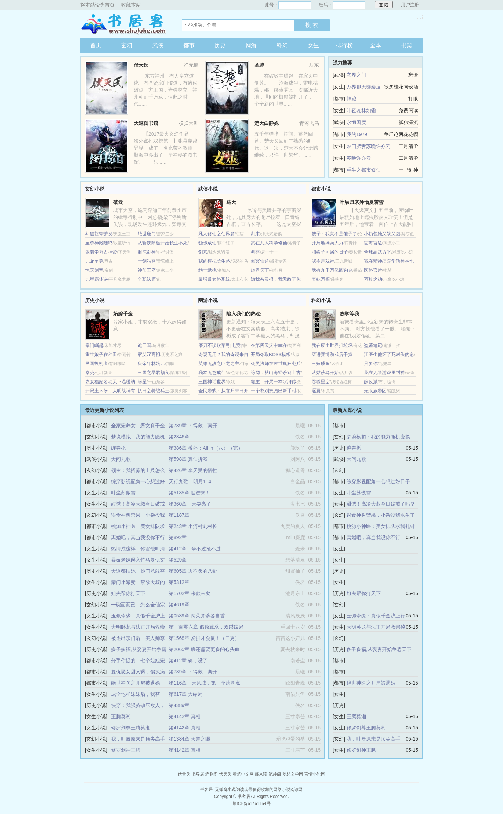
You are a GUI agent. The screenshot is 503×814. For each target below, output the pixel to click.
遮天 (231, 202)
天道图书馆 (146, 123)
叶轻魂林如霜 (361, 110)
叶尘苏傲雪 (123, 492)
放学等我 (349, 313)
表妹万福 (321, 279)
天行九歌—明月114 (190, 481)
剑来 (255, 233)
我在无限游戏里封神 (384, 372)
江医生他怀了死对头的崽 (389, 354)
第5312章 (179, 582)
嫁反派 (371, 381)
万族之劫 (373, 279)
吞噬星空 (321, 381)
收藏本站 (131, 5)
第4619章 (179, 604)
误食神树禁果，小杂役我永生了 (381, 515)
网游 (251, 45)
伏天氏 (141, 65)
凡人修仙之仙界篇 (216, 233)
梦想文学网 (292, 774)
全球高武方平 (377, 252)
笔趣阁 (211, 774)
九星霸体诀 (96, 279)
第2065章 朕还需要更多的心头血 (204, 649)
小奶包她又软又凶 (382, 233)
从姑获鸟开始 (325, 372)
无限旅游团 (375, 390)
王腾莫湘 (121, 716)
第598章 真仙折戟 (188, 459)
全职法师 (147, 279)
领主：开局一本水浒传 (273, 381)
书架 (406, 45)
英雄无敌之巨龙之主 (218, 363)
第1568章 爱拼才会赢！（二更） (204, 638)
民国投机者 (96, 363)
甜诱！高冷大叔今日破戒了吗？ (381, 504)
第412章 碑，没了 (188, 660)
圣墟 (259, 65)
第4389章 (179, 705)
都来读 (261, 774)
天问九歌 (121, 459)
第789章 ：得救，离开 (193, 425)
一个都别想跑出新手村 (273, 390)
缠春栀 (118, 448)
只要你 (371, 363)
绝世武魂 (207, 270)
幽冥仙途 (260, 261)
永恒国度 (356, 122)
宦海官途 (373, 242)
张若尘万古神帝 (101, 252)
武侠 (157, 45)
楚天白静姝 (266, 123)
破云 (118, 202)
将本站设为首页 (97, 5)
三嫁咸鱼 (321, 363)
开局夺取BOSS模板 (271, 354)
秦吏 (89, 372)
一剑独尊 (147, 261)
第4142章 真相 (185, 716)
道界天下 (260, 270)
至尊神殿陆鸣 (98, 242)
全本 (375, 45)
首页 (95, 45)
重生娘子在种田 (101, 354)
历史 (220, 45)
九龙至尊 (94, 261)
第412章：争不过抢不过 (195, 548)
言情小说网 (314, 774)
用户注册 (410, 4)
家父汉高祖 (149, 354)
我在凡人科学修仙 (269, 242)
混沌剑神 (147, 252)
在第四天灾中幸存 (269, 345)
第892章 (178, 537)
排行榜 (344, 45)
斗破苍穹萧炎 (98, 233)
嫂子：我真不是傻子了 (334, 233)
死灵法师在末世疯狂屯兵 (276, 363)
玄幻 (126, 45)
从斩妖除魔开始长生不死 (163, 242)
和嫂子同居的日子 (330, 252)
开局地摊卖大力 (327, 242)
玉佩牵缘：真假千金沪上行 (376, 616)
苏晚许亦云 (359, 158)
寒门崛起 (94, 345)
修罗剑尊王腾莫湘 (130, 727)
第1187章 (179, 515)
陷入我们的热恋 (243, 313)
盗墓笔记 (373, 345)
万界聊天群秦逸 (364, 87)
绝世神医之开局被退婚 (135, 683)
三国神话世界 (212, 381)
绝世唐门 (147, 233)
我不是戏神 (323, 261)
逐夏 (316, 390)
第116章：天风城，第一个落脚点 (204, 683)
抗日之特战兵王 (153, 390)
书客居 (124, 24)
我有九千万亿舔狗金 (332, 270)
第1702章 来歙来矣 (189, 593)
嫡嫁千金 (123, 313)
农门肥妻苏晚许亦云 (369, 146)
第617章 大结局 (186, 694)
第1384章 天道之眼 (189, 739)
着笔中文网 (243, 774)
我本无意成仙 (212, 372)
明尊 (255, 252)
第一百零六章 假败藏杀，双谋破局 (206, 627)
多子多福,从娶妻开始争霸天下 (379, 649)
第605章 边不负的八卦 (193, 571)
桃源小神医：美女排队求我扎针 (381, 526)
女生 (313, 45)
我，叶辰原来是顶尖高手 (138, 739)
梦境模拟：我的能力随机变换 (378, 437)
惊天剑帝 (94, 270)
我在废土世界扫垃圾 (332, 345)
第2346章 (179, 437)
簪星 (142, 381)
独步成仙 (207, 242)
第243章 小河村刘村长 (193, 526)
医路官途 (373, 270)
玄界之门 (356, 75)
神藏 (351, 98)
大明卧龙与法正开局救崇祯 (376, 627)
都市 (189, 45)
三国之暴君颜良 (153, 372)
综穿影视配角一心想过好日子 (378, 481)
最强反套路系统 (214, 279)
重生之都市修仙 (364, 170)
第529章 (178, 560)
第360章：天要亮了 (190, 504)
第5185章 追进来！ (189, 492)
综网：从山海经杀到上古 (276, 372)
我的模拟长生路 (214, 261)
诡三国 (144, 345)
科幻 (282, 45)
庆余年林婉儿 (151, 363)
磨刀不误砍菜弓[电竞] (220, 345)
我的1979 (357, 134)
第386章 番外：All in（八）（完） (206, 448)
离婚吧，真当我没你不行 (138, 537)
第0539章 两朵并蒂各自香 (197, 616)
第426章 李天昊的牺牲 (193, 470)
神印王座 (147, 270)
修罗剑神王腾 (125, 750)
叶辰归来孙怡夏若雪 (362, 202)
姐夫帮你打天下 (128, 593)
